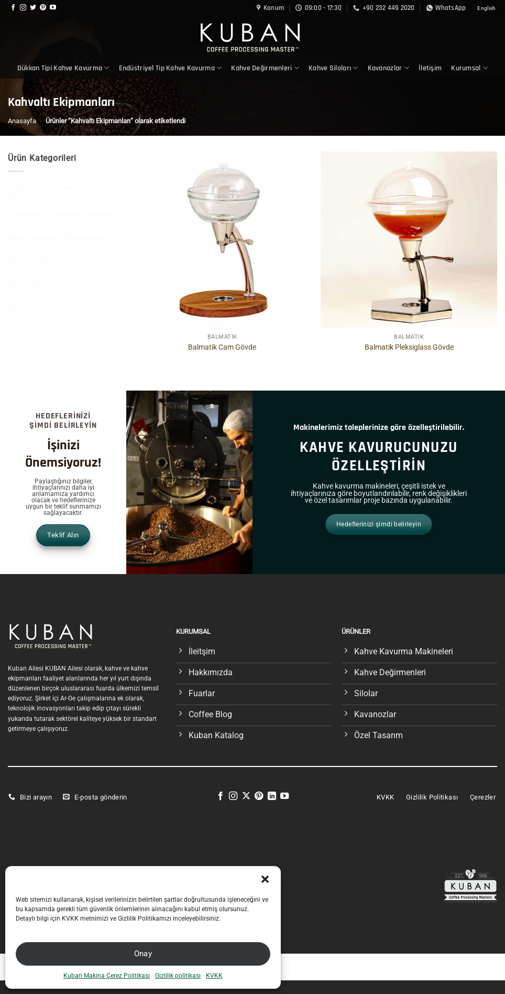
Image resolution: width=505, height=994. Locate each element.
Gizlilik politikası (178, 975)
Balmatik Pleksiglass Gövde (409, 347)
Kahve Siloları (333, 68)
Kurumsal (469, 68)
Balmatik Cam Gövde (222, 347)
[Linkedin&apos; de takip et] (272, 796)
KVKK (214, 975)
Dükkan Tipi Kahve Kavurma (63, 68)
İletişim (430, 68)
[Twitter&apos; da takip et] (33, 8)
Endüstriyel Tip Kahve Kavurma (170, 68)
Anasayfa (22, 121)
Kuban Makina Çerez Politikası (106, 975)
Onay (143, 953)
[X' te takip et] (246, 796)
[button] (265, 879)
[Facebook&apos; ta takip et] (13, 8)
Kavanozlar (388, 68)
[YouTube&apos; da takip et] (53, 8)
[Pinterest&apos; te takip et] (43, 8)
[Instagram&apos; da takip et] (23, 8)
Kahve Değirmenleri (265, 68)
